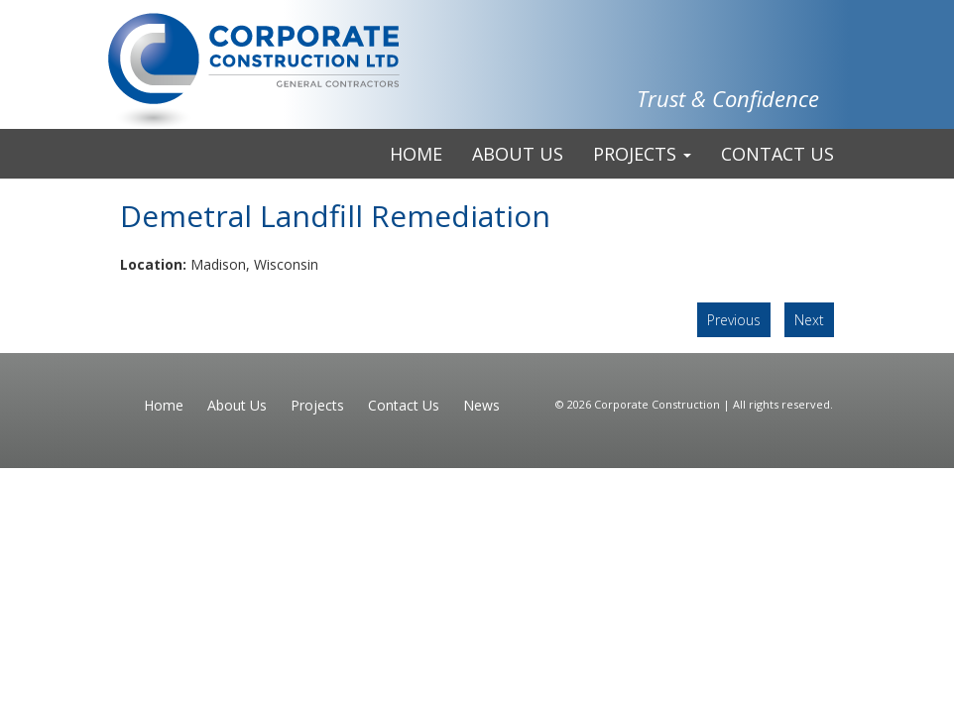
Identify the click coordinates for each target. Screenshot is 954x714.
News (481, 405)
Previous (734, 319)
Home (416, 154)
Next (809, 319)
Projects (642, 154)
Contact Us (777, 154)
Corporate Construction (658, 404)
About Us (517, 154)
